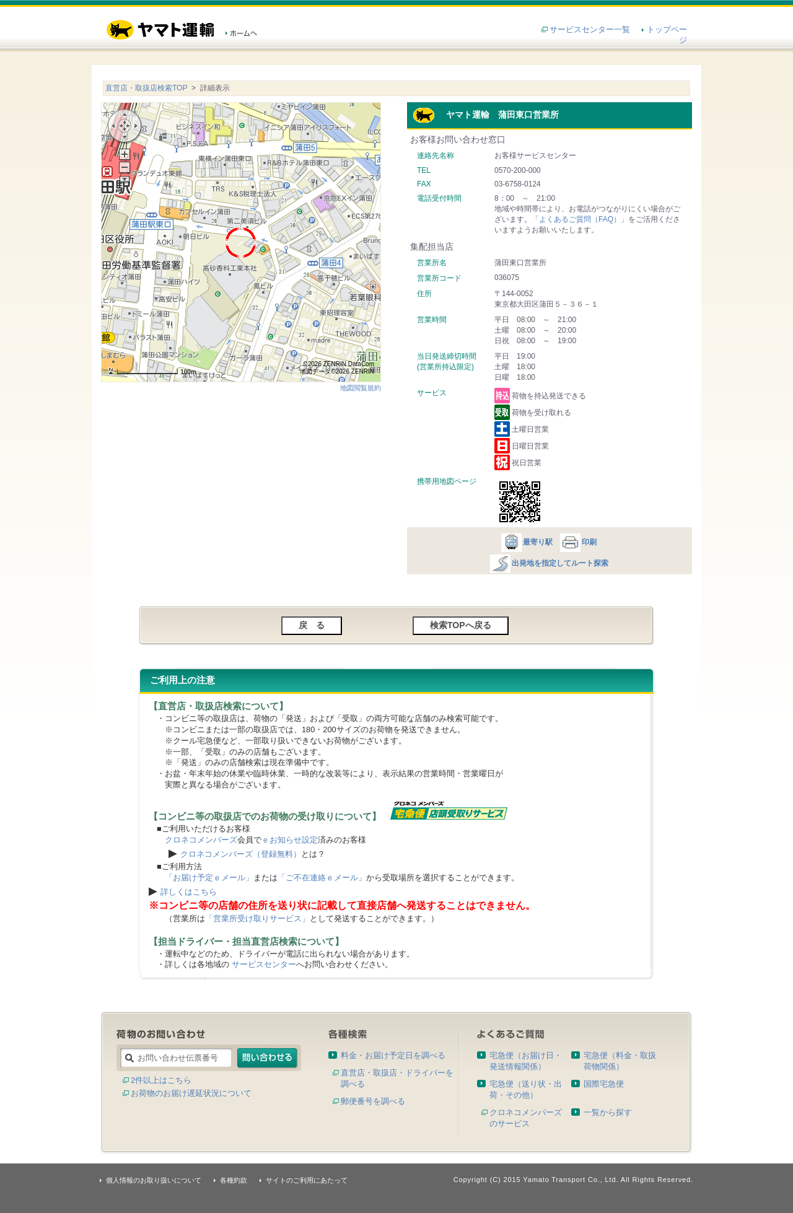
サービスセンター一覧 (590, 29)
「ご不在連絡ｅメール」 (322, 877)
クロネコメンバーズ (201, 839)
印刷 (578, 542)
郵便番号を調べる (373, 1101)
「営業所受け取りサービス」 (257, 918)
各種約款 (233, 1180)
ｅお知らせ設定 (289, 839)
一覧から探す (608, 1112)
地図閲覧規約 (360, 388)
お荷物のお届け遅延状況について (191, 1093)
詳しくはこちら (188, 891)
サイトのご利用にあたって (307, 1180)
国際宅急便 (604, 1083)
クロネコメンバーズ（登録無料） (240, 854)
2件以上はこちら (161, 1080)
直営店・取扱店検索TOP (146, 88)
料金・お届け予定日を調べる (393, 1055)
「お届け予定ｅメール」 (209, 877)
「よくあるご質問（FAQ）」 (580, 219)
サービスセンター (264, 964)
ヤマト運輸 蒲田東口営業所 (486, 115)
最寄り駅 (526, 542)
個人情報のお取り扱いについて (153, 1180)
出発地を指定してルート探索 (548, 563)
